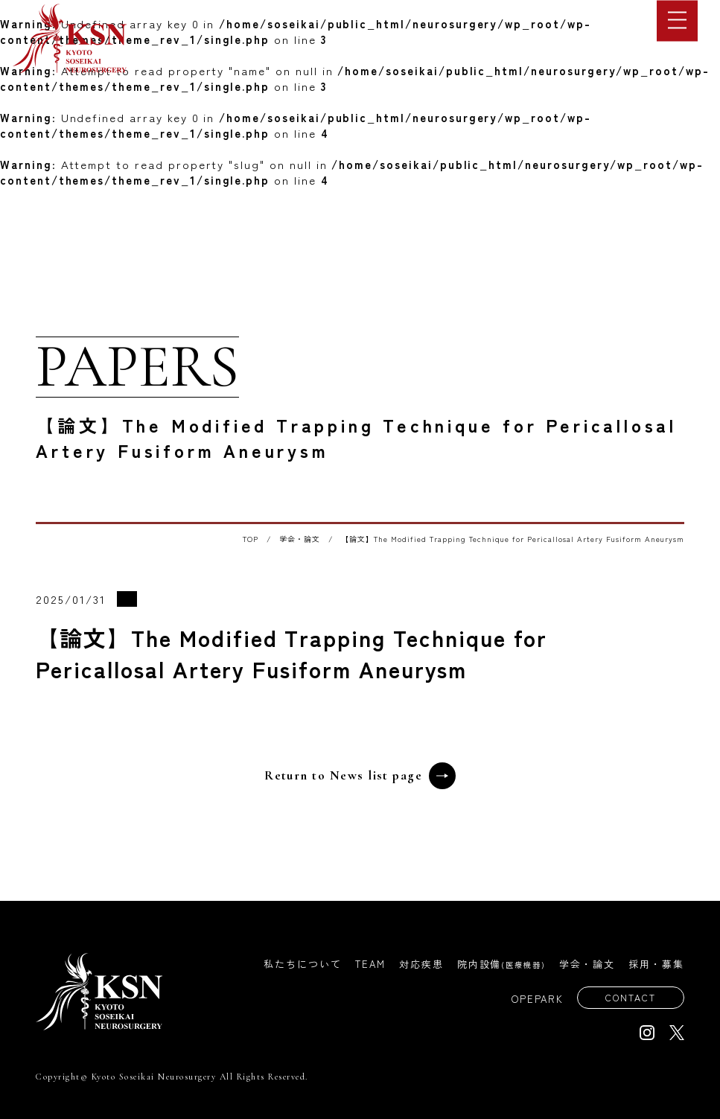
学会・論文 (299, 538)
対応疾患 (421, 964)
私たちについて (303, 964)
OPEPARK (533, 999)
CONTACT (628, 998)
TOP (250, 538)
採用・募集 (656, 964)
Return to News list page (359, 775)
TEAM (370, 964)
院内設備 (502, 964)
